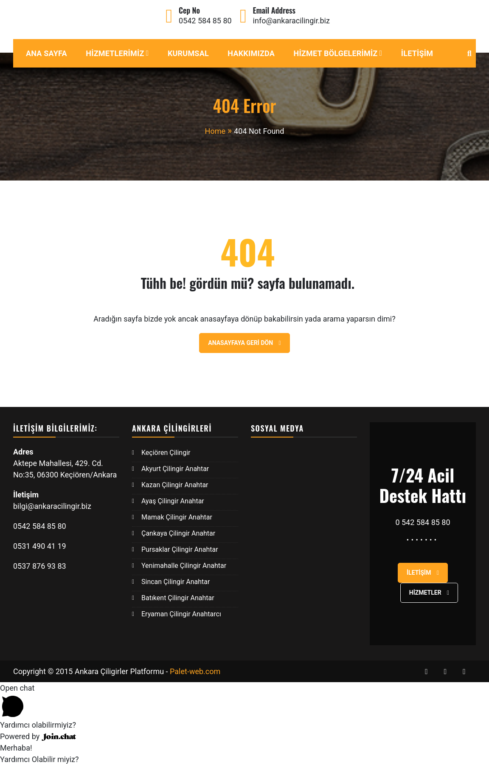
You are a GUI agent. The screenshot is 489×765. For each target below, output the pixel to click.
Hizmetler (429, 592)
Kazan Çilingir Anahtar (174, 485)
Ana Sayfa (46, 53)
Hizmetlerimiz (115, 53)
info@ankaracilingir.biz (291, 20)
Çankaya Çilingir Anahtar (178, 533)
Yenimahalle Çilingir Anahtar (183, 566)
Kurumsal (188, 53)
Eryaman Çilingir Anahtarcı (181, 614)
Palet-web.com (195, 671)
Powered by (38, 736)
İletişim (417, 53)
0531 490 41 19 (40, 546)
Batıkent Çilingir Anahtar (177, 598)
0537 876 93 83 (39, 566)
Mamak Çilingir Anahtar (176, 517)
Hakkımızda (251, 53)
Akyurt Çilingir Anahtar (175, 469)
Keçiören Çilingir (166, 453)
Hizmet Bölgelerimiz (335, 53)
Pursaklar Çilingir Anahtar (179, 549)
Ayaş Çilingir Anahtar (172, 501)
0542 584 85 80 (205, 20)
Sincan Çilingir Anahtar (175, 582)
